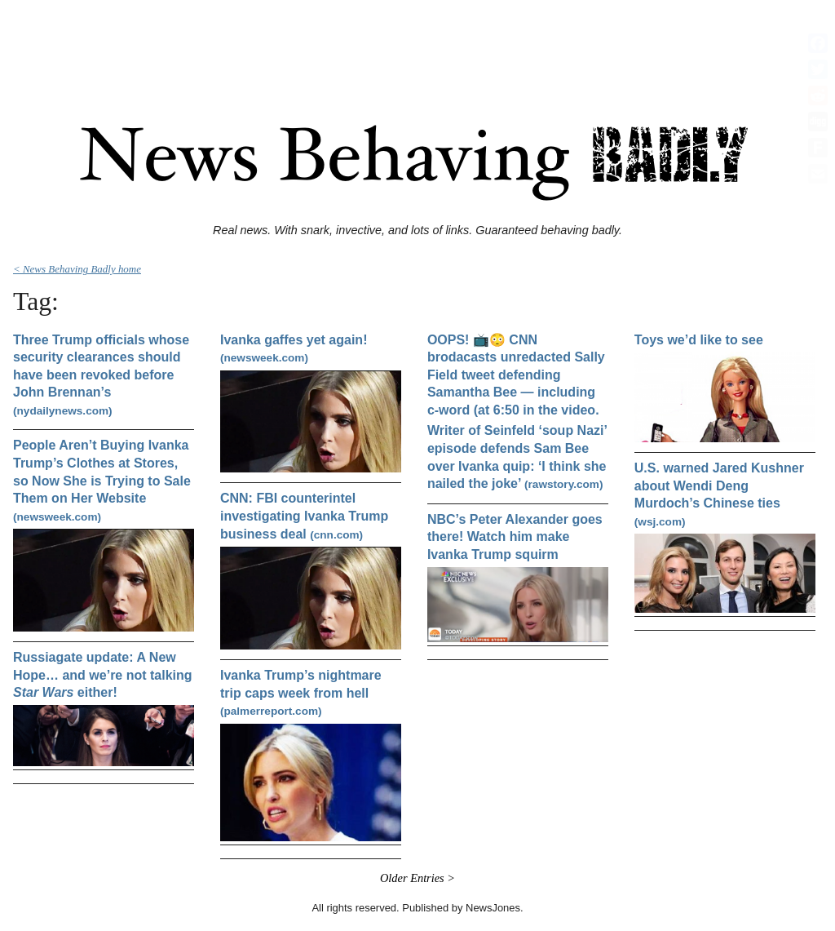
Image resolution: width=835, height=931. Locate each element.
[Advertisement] (417, 43)
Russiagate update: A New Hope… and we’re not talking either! (102, 674)
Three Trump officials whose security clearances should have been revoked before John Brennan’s (101, 375)
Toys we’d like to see (698, 340)
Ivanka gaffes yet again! (294, 349)
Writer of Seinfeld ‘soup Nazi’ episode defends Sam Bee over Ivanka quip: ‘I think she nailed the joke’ (517, 456)
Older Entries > (417, 877)
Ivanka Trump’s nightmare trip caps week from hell (301, 692)
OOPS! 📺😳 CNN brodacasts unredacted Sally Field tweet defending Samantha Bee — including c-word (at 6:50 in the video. (516, 375)
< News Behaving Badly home (77, 269)
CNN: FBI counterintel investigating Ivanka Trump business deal (304, 515)
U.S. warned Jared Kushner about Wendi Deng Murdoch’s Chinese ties (719, 494)
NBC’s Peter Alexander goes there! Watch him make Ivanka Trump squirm (515, 536)
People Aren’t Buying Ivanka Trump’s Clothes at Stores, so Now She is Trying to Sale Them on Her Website (102, 480)
